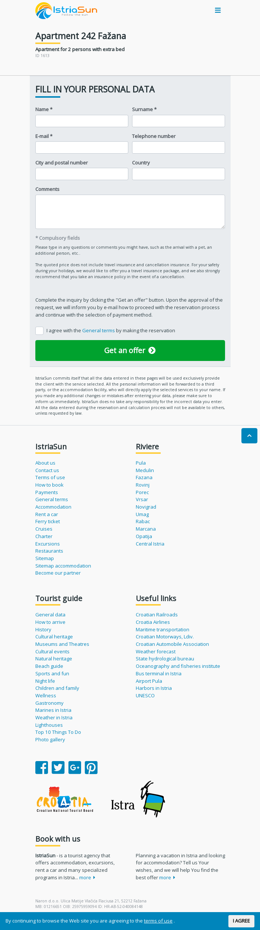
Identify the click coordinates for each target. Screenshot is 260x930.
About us (45, 462)
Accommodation (53, 506)
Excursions (47, 543)
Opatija (144, 536)
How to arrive (50, 622)
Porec (142, 492)
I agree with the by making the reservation (110, 330)
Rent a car (46, 514)
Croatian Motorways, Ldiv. (165, 636)
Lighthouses (49, 725)
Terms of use (50, 477)
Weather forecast (156, 651)
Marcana (146, 528)
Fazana (144, 477)
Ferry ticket (47, 521)
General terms (99, 330)
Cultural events (52, 651)
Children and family (57, 688)
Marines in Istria (53, 710)
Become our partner (58, 572)
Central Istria (150, 543)
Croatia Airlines (153, 622)
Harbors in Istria (154, 688)
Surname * (144, 109)
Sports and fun (52, 673)
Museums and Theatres (62, 644)
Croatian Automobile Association (172, 644)
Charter (43, 536)
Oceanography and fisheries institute (178, 666)
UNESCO (145, 695)
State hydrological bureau (165, 658)
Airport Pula (149, 681)
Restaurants (49, 550)
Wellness (45, 695)
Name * (43, 109)
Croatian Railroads (157, 614)
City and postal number (61, 162)
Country (141, 162)
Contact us (47, 470)
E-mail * (43, 136)
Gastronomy (49, 703)
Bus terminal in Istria (159, 673)
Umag (142, 514)
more (87, 877)
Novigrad (146, 506)
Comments (47, 189)
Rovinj (143, 484)
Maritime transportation (162, 629)
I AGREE (241, 920)
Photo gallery (50, 739)
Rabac (143, 521)
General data (50, 614)
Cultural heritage (54, 636)
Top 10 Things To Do (58, 732)
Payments (46, 492)
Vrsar (142, 499)
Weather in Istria (54, 717)
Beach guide (49, 666)
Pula (141, 462)
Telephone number (154, 136)
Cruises (43, 528)
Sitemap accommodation (63, 565)
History (43, 629)
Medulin (145, 470)
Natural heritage (53, 658)
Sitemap (44, 558)
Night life (45, 681)
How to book (49, 484)
